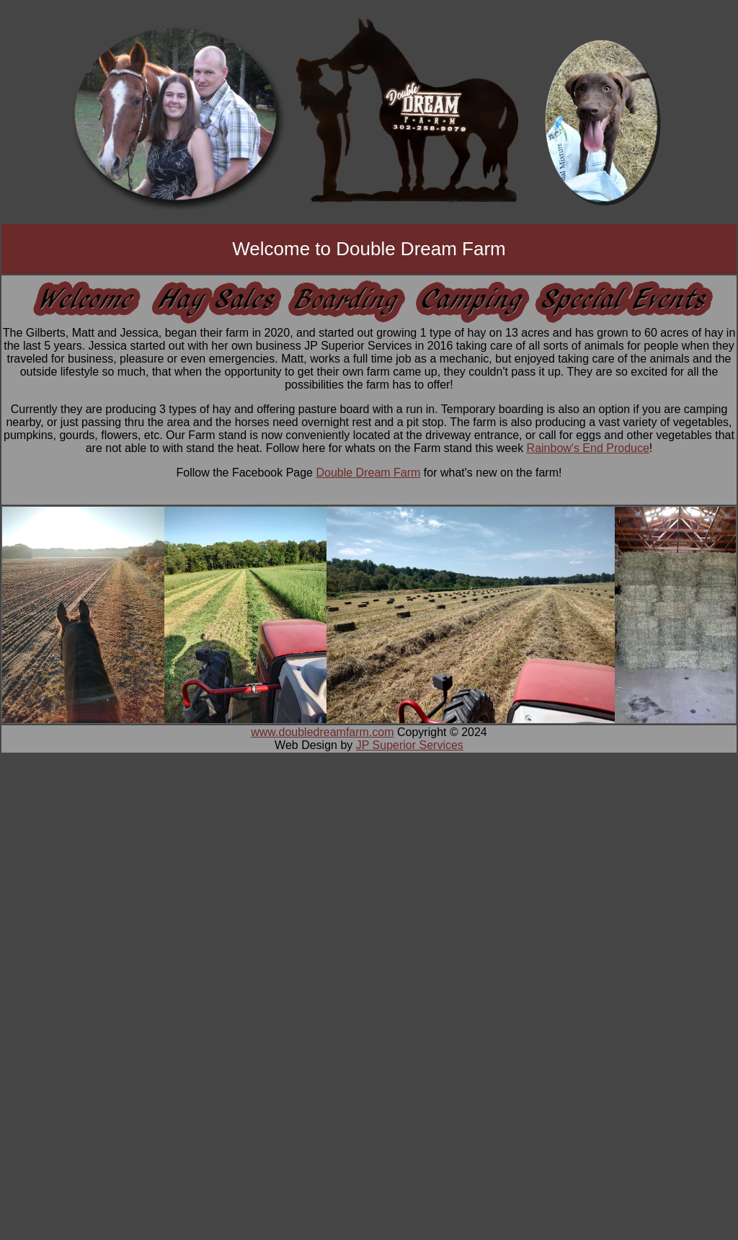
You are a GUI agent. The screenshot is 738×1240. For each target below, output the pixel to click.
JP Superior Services (409, 745)
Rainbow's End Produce (588, 448)
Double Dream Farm (368, 472)
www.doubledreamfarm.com (322, 732)
